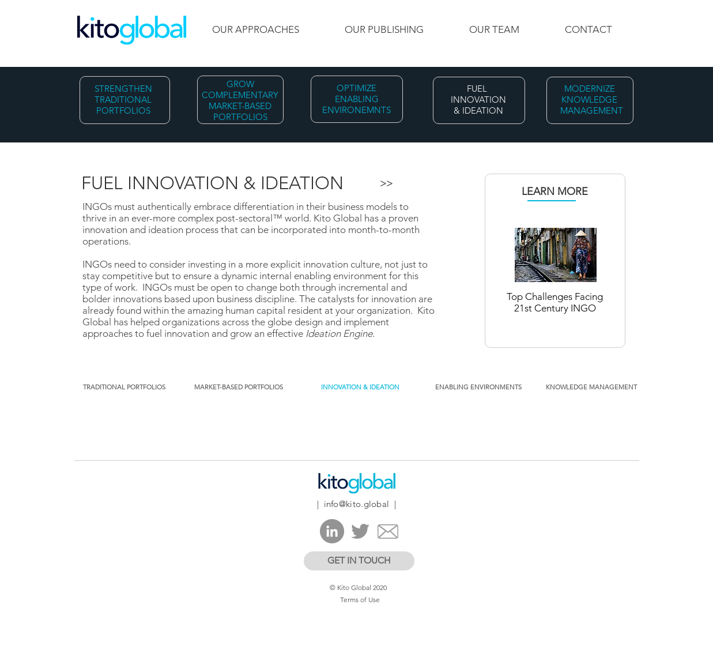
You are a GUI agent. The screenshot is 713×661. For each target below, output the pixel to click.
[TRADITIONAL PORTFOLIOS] (124, 387)
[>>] (386, 184)
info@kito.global (357, 503)
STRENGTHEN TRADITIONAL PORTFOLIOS (123, 99)
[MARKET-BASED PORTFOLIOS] (238, 387)
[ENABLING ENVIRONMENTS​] (478, 387)
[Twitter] (360, 531)
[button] (361, 387)
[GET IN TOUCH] (359, 561)
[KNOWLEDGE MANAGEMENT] (591, 387)
